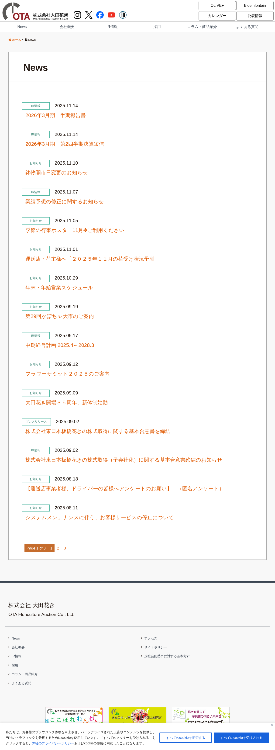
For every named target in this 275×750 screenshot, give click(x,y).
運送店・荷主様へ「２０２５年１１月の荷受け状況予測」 (92, 259)
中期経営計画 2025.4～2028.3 (59, 345)
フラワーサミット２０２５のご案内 (67, 374)
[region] (137, 736)
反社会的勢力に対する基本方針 (167, 656)
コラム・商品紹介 (202, 27)
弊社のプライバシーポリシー (53, 743)
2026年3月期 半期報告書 (55, 115)
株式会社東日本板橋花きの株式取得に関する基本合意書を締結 (97, 431)
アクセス (150, 638)
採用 (157, 27)
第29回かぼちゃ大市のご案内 (59, 316)
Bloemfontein (255, 5)
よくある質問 (247, 27)
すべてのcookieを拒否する (185, 738)
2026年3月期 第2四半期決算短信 (64, 144)
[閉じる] (272, 725)
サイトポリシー (155, 647)
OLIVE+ (217, 5)
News (22, 27)
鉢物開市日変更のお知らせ (56, 173)
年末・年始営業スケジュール (59, 287)
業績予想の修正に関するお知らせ (64, 201)
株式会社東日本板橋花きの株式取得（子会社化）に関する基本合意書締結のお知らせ (123, 460)
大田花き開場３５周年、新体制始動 (66, 402)
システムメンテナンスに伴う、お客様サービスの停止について (99, 517)
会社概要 (67, 27)
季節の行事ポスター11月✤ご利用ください (74, 230)
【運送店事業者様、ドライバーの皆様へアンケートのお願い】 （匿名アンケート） (124, 488)
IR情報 (112, 27)
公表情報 (255, 16)
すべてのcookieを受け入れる (241, 738)
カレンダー (217, 16)
